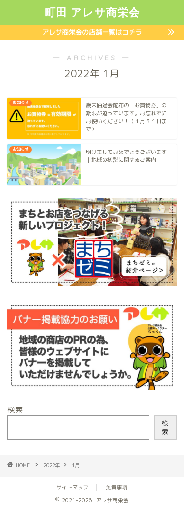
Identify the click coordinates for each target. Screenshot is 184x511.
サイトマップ (72, 487)
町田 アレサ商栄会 (92, 12)
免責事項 (117, 487)
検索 (15, 410)
